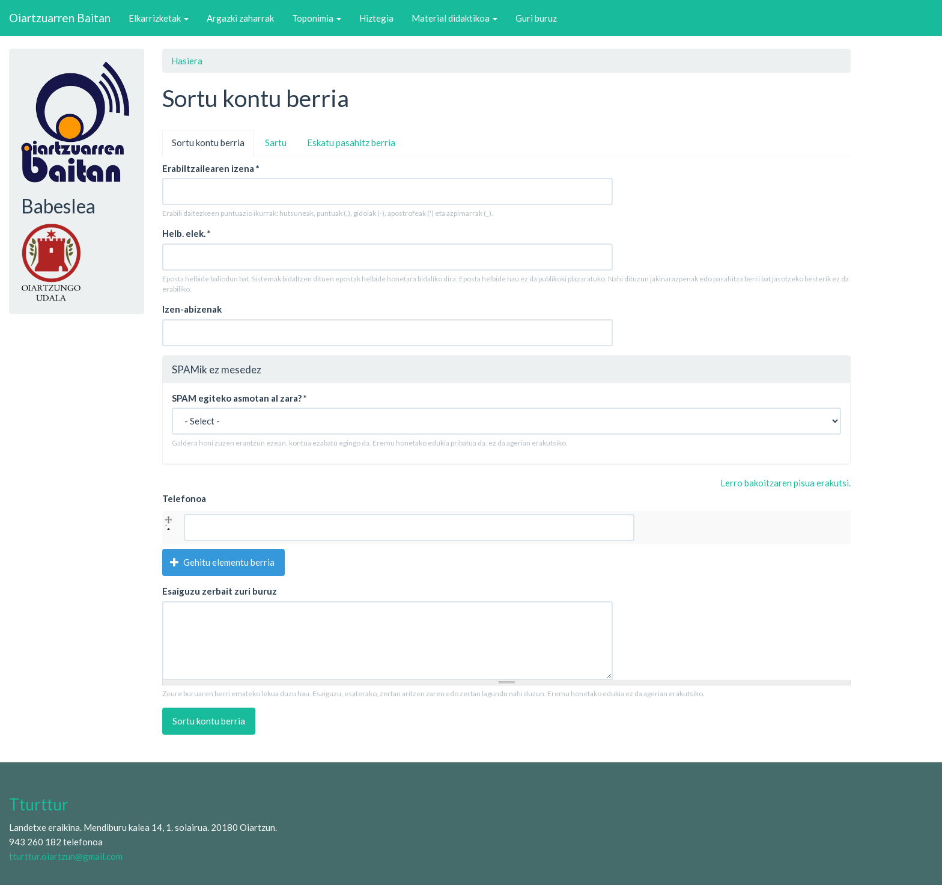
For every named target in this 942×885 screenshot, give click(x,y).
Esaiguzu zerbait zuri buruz (219, 591)
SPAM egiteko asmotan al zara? (239, 398)
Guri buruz (536, 18)
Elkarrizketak (159, 18)
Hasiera (186, 60)
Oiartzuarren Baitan (60, 18)
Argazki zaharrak (240, 18)
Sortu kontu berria (213, 146)
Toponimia (316, 18)
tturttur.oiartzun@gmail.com (66, 856)
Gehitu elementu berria (222, 562)
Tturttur (38, 804)
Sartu (276, 142)
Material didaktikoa (454, 18)
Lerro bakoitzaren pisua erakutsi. (785, 482)
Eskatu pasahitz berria (351, 142)
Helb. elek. (186, 233)
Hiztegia (376, 18)
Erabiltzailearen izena (211, 168)
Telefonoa (184, 498)
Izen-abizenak (192, 309)
